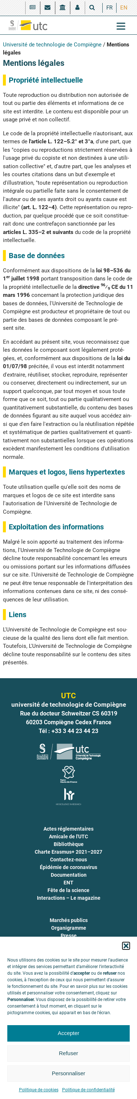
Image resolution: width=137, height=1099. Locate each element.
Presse (69, 936)
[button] (126, 945)
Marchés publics (69, 920)
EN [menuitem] (124, 7)
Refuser (68, 1053)
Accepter (68, 1033)
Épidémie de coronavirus (68, 867)
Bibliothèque (69, 844)
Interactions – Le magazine (68, 898)
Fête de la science (68, 890)
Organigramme (68, 928)
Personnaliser (68, 1073)
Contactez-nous (68, 859)
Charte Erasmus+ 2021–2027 (68, 852)
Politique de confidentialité (88, 1089)
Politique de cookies (38, 1089)
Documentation (69, 875)
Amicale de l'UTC (68, 836)
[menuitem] (109, 8)
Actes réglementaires (68, 829)
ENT (68, 882)
